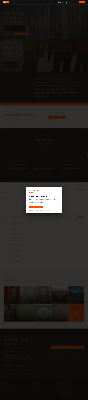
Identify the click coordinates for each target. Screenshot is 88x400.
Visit (33, 389)
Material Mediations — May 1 (65, 385)
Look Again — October (64, 392)
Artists (39, 2)
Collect (33, 388)
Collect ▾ (60, 2)
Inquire (81, 2)
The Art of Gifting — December (66, 393)
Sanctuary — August (64, 389)
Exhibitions (45, 2)
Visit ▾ (66, 2)
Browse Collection (67, 351)
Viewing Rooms (53, 2)
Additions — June (63, 386)
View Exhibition (53, 121)
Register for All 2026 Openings (67, 347)
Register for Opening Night (21, 33)
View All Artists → (80, 282)
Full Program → (80, 189)
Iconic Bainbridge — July (65, 388)
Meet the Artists (67, 356)
